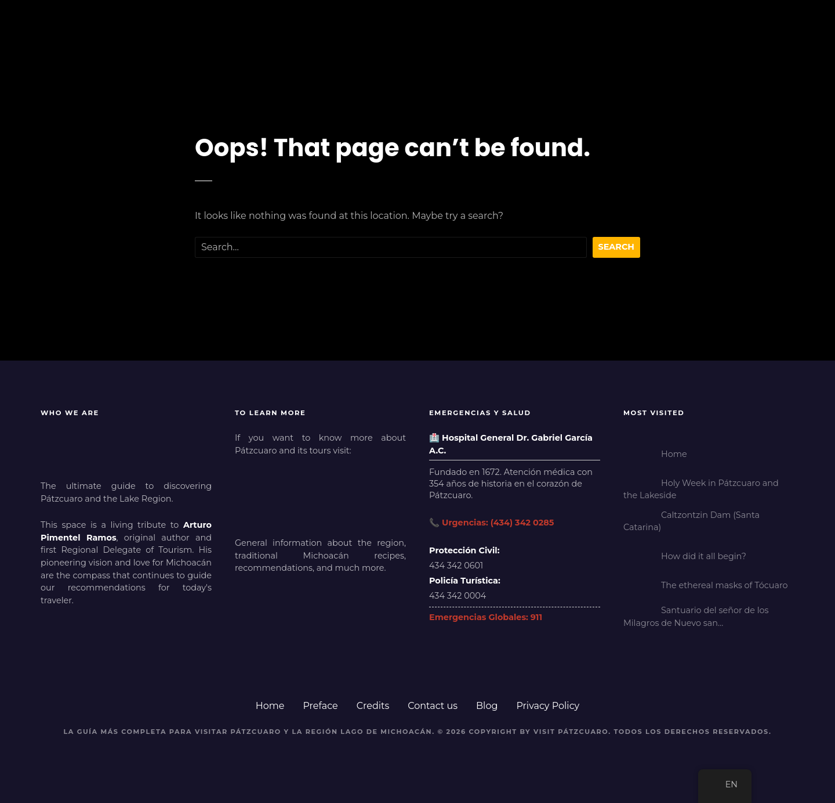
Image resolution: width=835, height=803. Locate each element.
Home (270, 705)
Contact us (433, 705)
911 (536, 617)
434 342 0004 (457, 595)
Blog (487, 705)
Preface (320, 705)
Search (616, 247)
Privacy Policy (547, 705)
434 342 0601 (456, 565)
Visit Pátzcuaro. (572, 732)
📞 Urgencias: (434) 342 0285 (491, 522)
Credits (373, 705)
